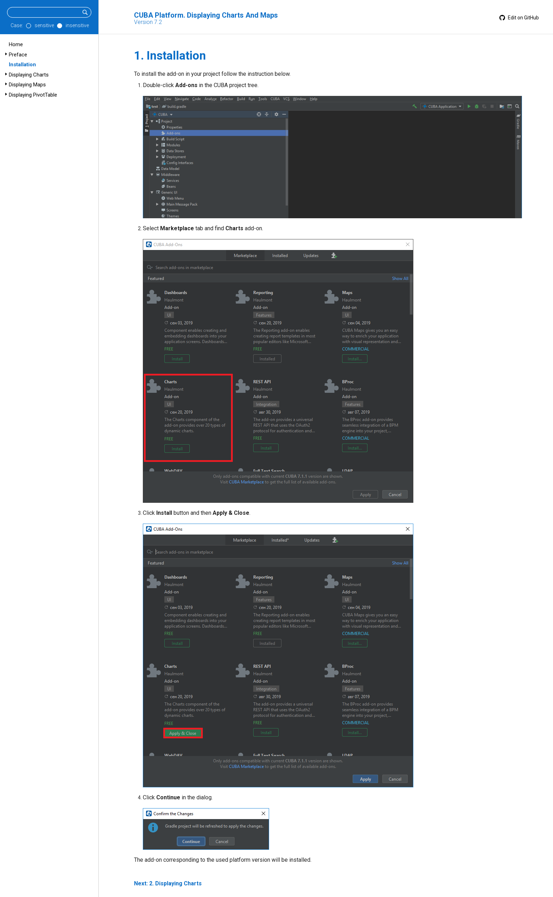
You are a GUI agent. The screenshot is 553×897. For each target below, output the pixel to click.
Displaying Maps (27, 84)
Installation (22, 64)
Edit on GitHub (519, 17)
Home (16, 44)
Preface (18, 54)
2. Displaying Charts (175, 883)
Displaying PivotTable (33, 95)
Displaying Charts (29, 75)
